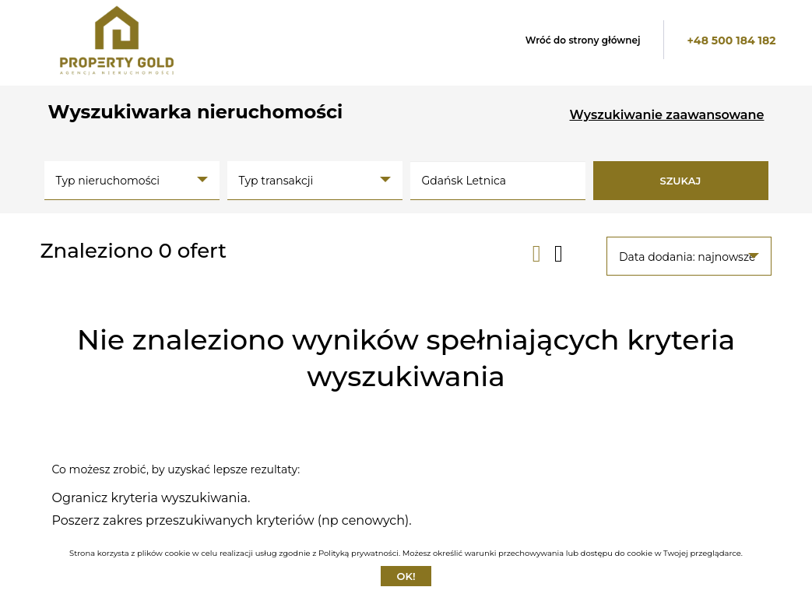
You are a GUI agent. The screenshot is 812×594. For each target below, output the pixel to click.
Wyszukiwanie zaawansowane (667, 114)
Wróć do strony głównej (583, 40)
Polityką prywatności (358, 553)
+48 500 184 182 (731, 40)
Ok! (405, 576)
